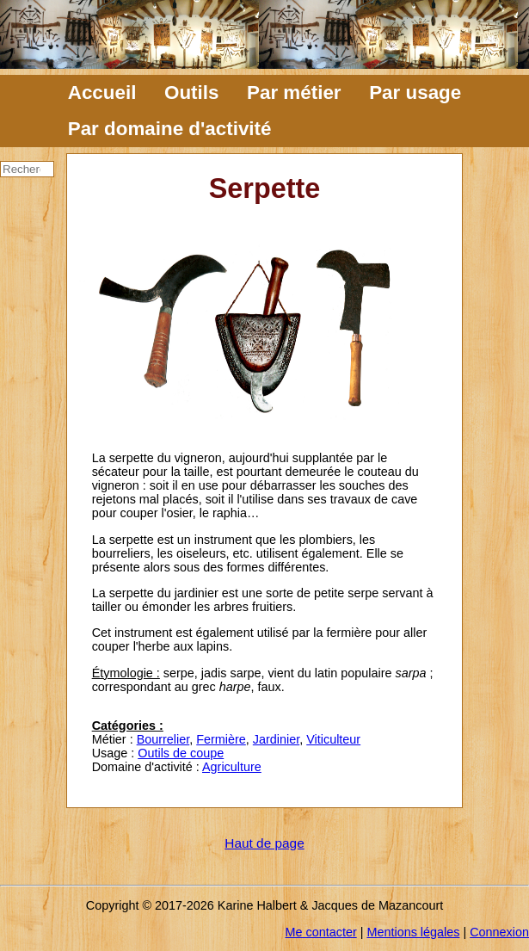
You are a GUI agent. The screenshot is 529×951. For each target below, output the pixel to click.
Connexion (499, 932)
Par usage (415, 92)
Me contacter (321, 932)
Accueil (102, 92)
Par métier (294, 92)
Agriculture (231, 767)
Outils (191, 92)
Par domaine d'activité (170, 128)
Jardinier (276, 739)
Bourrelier (163, 739)
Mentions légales (412, 932)
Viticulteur (333, 739)
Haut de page (264, 843)
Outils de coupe (181, 753)
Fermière (221, 739)
